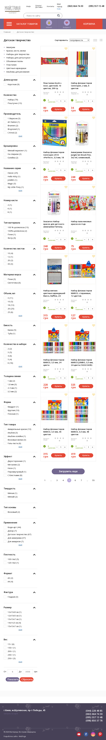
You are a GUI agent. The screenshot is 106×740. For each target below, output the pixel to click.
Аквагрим (10, 47)
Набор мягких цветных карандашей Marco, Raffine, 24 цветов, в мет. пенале (54, 293)
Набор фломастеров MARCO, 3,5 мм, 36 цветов (53, 432)
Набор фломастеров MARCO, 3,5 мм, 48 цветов (81, 432)
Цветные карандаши (16, 68)
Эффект (8, 456)
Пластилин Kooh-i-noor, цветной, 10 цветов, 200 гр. (52, 86)
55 (93, 480)
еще (20, 136)
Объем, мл (9, 293)
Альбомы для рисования (17, 71)
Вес (5, 639)
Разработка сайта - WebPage (15, 736)
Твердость (9, 488)
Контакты (50, 6)
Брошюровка (11, 145)
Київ (59, 9)
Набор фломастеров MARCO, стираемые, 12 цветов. (81, 293)
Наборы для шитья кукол (18, 57)
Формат (8, 573)
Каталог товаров (22, 24)
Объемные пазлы (14, 61)
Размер (8, 607)
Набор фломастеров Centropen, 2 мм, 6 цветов (81, 86)
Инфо (28, 6)
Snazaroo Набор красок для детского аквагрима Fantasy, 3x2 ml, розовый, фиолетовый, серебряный (53, 224)
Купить (58, 109)
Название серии (12, 168)
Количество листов (14, 248)
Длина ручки (10, 79)
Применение (10, 522)
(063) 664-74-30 (75, 6)
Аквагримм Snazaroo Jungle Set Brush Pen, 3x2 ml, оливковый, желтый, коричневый (82, 155)
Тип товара (10, 424)
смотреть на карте (11, 714)
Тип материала (12, 222)
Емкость (8, 325)
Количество (10, 95)
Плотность (9, 554)
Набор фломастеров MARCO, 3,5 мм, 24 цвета (53, 362)
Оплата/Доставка (38, 6)
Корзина (89, 23)
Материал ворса (12, 274)
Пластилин (11, 64)
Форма (7, 402)
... (51, 480)
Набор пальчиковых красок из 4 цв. (81, 222)
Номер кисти (11, 200)
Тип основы (10, 507)
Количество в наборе (15, 344)
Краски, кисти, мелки (16, 50)
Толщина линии (12, 376)
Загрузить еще (68, 471)
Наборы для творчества (17, 54)
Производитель (12, 113)
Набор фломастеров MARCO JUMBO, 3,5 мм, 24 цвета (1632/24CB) (82, 362)
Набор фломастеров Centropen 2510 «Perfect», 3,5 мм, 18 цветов (53, 155)
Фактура (8, 592)
